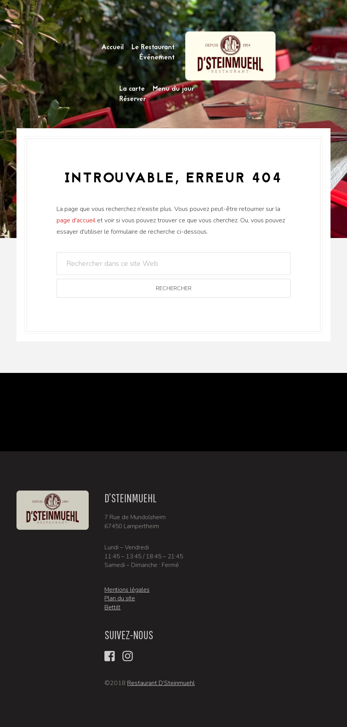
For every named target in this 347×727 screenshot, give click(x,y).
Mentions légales (127, 590)
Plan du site (119, 598)
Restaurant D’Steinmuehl (161, 683)
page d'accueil (76, 220)
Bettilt (112, 607)
